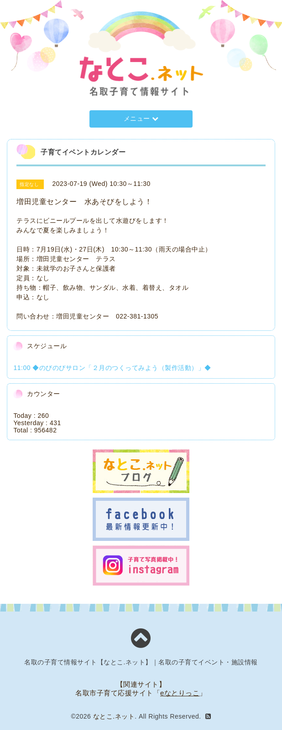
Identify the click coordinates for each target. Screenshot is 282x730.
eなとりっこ (179, 693)
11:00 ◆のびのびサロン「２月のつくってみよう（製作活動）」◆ (112, 367)
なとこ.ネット (114, 716)
